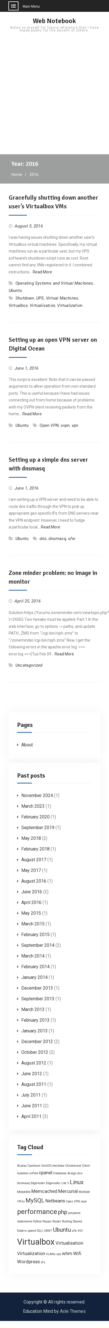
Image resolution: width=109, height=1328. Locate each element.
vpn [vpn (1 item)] (58, 1254)
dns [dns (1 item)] (79, 1173)
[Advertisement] (52, 98)
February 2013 (35, 1020)
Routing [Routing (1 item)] (67, 1221)
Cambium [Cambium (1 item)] (33, 1166)
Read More (42, 272)
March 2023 (33, 806)
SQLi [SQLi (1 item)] (40, 1231)
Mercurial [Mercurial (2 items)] (68, 1191)
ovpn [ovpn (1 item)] (84, 1201)
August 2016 (33, 881)
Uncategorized (29, 665)
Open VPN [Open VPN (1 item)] (73, 1201)
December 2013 (37, 988)
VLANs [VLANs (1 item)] (50, 1254)
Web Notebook (54, 21)
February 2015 (35, 934)
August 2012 (33, 1063)
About (27, 744)
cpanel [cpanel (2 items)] (45, 1172)
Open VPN (49, 425)
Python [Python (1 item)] (37, 1221)
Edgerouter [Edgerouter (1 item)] (38, 1183)
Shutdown (24, 298)
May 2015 (31, 913)
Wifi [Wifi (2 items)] (77, 1253)
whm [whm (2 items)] (67, 1253)
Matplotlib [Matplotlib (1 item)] (24, 1192)
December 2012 (37, 1041)
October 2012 (34, 1052)
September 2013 (37, 998)
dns (43, 538)
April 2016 (31, 902)
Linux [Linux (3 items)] (77, 1182)
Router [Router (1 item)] (56, 1221)
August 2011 (33, 1084)
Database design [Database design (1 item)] (64, 1173)
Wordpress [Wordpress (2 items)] (28, 1261)
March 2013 (33, 1009)
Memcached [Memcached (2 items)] (44, 1191)
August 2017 (33, 859)
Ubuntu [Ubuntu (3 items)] (62, 1229)
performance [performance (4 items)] (37, 1212)
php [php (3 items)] (62, 1212)
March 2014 (33, 956)
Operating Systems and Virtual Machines (54, 283)
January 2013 (34, 1031)
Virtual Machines (62, 298)
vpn (75, 425)
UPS (40, 298)
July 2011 (31, 1095)
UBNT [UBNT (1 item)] (48, 1231)
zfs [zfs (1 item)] (43, 1262)
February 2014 (35, 966)
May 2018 (31, 838)
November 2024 (37, 795)
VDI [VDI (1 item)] (80, 1231)
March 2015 (33, 924)
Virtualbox (18, 305)
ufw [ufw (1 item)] (74, 1231)
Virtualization (69, 305)
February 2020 (35, 817)
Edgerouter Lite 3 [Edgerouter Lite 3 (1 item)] (57, 1183)
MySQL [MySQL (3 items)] (35, 1200)
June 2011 (31, 1105)
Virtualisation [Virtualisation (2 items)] (69, 1243)
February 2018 (35, 849)
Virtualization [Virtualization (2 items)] (31, 1253)
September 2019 (37, 827)
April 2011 (31, 1116)
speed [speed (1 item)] (31, 1231)
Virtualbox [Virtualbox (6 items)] (36, 1242)
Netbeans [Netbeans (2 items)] (55, 1201)
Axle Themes (73, 1311)
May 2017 (31, 870)
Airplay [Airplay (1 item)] (22, 1166)
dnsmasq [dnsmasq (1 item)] (23, 1183)
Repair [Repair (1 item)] (47, 1221)
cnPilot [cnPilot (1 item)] (33, 1173)
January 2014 (34, 977)
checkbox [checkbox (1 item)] (58, 1166)
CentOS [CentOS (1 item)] (46, 1166)
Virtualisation (42, 305)
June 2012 (31, 1073)
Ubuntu (15, 290)
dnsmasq (57, 538)
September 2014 (37, 945)
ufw (71, 538)
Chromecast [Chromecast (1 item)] (73, 1166)
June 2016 (31, 891)
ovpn (65, 425)
